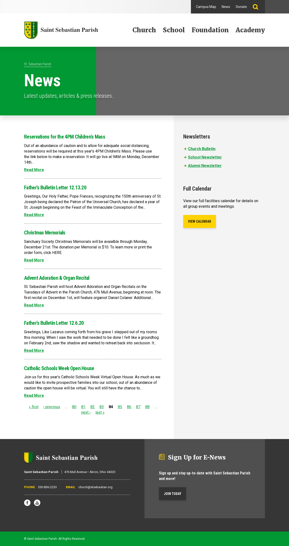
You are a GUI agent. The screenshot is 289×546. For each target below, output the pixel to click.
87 (138, 407)
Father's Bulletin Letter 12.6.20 (54, 323)
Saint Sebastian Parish (77, 457)
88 (147, 407)
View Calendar (199, 221)
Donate (241, 7)
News (226, 7)
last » (100, 412)
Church (144, 30)
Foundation (210, 30)
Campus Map (206, 7)
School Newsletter (205, 157)
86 (129, 407)
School (174, 30)
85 (120, 407)
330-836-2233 (47, 487)
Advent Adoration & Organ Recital (56, 278)
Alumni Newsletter (205, 165)
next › (86, 412)
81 (83, 407)
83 (102, 407)
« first (33, 407)
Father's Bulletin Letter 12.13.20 (55, 188)
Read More (34, 169)
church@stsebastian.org (95, 487)
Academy (250, 30)
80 (74, 407)
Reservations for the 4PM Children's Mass (64, 137)
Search (257, 6)
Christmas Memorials (44, 233)
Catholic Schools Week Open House (59, 368)
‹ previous (51, 407)
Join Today (172, 494)
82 (92, 407)
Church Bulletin (201, 148)
